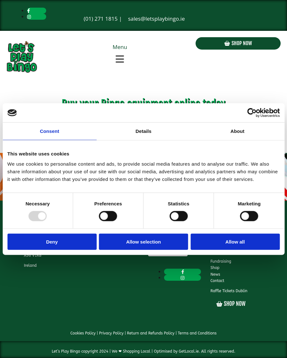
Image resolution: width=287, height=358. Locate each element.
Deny (52, 241)
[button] (120, 59)
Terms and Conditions (197, 333)
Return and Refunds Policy (151, 333)
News (215, 274)
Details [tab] (144, 131)
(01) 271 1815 (101, 18)
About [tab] (238, 131)
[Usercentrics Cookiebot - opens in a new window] (252, 113)
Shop (215, 267)
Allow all (235, 241)
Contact (217, 281)
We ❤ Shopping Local (131, 351)
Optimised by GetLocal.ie (176, 351)
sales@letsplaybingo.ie (156, 18)
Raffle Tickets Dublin (229, 291)
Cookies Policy (83, 333)
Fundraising (221, 261)
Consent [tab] (49, 131)
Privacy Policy (111, 333)
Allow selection (143, 241)
